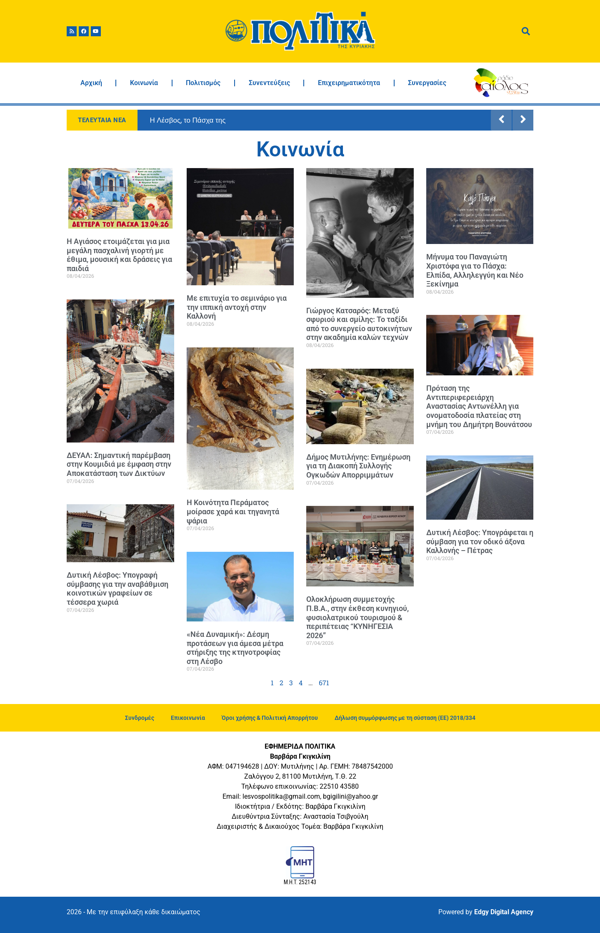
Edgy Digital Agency (503, 912)
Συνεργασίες (427, 83)
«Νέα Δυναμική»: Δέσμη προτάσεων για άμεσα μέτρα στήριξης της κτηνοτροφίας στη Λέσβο (235, 648)
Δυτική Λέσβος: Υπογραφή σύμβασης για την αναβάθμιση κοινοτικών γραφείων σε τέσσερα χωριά (117, 588)
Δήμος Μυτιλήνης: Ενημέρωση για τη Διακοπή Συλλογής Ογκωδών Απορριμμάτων (358, 466)
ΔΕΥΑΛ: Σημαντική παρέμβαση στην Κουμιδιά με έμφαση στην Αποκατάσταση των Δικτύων (119, 464)
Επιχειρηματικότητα (349, 83)
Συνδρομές (139, 717)
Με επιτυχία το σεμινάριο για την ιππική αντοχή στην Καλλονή (237, 307)
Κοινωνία (144, 83)
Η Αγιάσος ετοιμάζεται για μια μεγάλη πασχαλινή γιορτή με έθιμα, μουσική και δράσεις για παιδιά (119, 255)
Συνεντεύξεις (269, 83)
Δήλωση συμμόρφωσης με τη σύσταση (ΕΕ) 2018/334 (405, 717)
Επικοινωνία (188, 717)
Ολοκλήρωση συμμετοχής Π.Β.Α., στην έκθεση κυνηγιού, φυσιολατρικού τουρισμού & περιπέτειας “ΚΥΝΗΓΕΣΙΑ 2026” (357, 617)
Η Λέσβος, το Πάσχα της (188, 120)
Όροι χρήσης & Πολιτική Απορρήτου (270, 717)
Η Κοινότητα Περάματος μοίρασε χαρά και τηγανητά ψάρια (233, 511)
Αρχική (91, 83)
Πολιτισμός (203, 83)
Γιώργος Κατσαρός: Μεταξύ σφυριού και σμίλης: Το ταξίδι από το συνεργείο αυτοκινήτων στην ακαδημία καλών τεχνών (359, 324)
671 (324, 682)
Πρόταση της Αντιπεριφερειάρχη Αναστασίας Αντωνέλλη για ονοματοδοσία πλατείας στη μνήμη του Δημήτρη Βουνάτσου (479, 406)
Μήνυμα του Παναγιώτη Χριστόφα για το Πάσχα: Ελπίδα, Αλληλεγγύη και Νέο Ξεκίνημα (474, 270)
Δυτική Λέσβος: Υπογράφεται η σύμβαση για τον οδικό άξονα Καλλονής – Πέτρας (479, 541)
